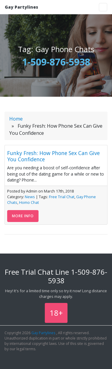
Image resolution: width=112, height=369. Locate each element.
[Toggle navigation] (103, 7)
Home (16, 118)
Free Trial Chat (61, 196)
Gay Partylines (21, 7)
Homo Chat (29, 202)
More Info (23, 215)
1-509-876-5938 (56, 61)
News (30, 196)
